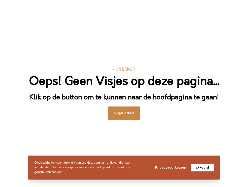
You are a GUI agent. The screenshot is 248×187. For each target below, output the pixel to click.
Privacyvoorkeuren (170, 167)
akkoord (202, 167)
